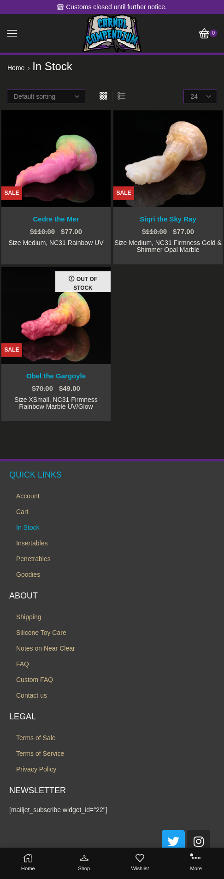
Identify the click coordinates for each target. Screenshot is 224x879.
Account (28, 496)
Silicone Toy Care (41, 632)
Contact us (31, 695)
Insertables (31, 543)
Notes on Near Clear (45, 648)
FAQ (22, 664)
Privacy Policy (36, 769)
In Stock (28, 527)
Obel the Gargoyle (56, 376)
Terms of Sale (36, 737)
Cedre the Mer (56, 219)
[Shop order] (46, 96)
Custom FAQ (34, 679)
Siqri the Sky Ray (168, 219)
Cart (22, 511)
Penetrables (33, 558)
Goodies (28, 574)
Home (15, 68)
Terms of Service (40, 753)
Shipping (28, 617)
